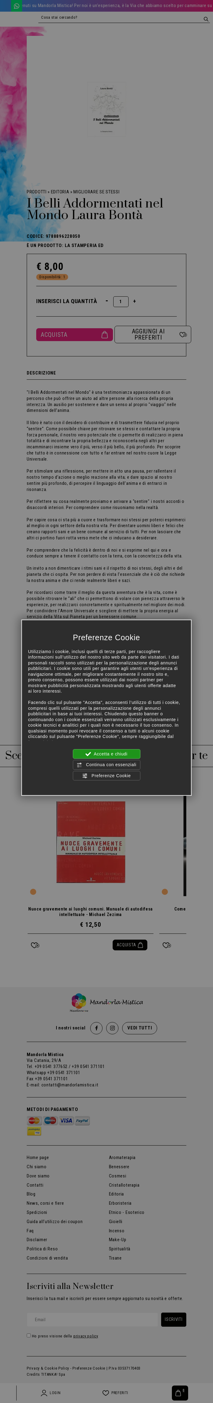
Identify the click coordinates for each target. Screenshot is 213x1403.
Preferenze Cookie (106, 775)
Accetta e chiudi (107, 754)
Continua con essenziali (107, 765)
